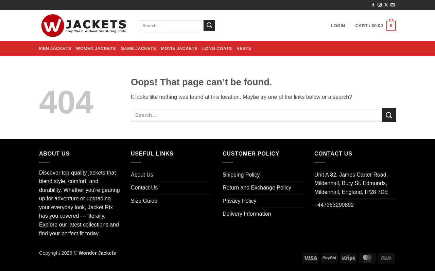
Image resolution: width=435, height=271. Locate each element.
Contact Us (144, 188)
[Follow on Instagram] (380, 5)
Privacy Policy (240, 201)
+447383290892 (334, 205)
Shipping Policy (241, 175)
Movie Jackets (179, 48)
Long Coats (217, 48)
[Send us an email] (392, 5)
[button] (338, 26)
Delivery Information (247, 214)
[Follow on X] (386, 5)
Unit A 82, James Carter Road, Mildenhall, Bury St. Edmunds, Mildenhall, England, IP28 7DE (351, 183)
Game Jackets (138, 48)
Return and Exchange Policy (257, 188)
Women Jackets (96, 48)
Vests (244, 48)
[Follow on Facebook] (373, 5)
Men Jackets (55, 48)
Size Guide (144, 201)
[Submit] (209, 26)
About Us (142, 175)
